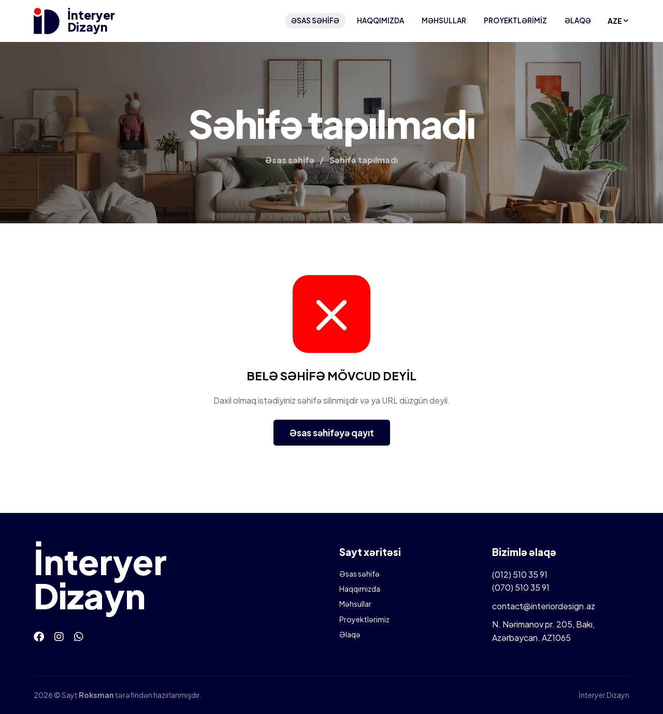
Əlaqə (578, 20)
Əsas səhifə (315, 20)
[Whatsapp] (78, 636)
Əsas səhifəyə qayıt (332, 432)
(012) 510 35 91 (519, 574)
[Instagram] (59, 636)
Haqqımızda (380, 20)
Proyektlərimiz (515, 20)
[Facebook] (39, 636)
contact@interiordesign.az (543, 606)
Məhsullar (444, 20)
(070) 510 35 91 (521, 587)
